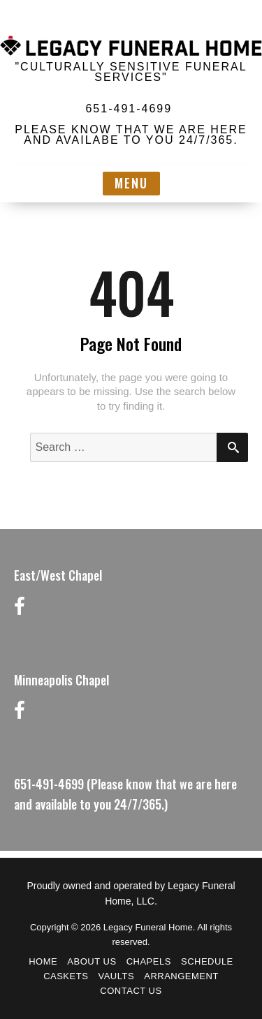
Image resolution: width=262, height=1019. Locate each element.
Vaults (116, 976)
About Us (91, 961)
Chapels (148, 961)
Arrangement (181, 976)
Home (43, 961)
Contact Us (130, 990)
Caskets (65, 976)
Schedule (207, 961)
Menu (131, 183)
